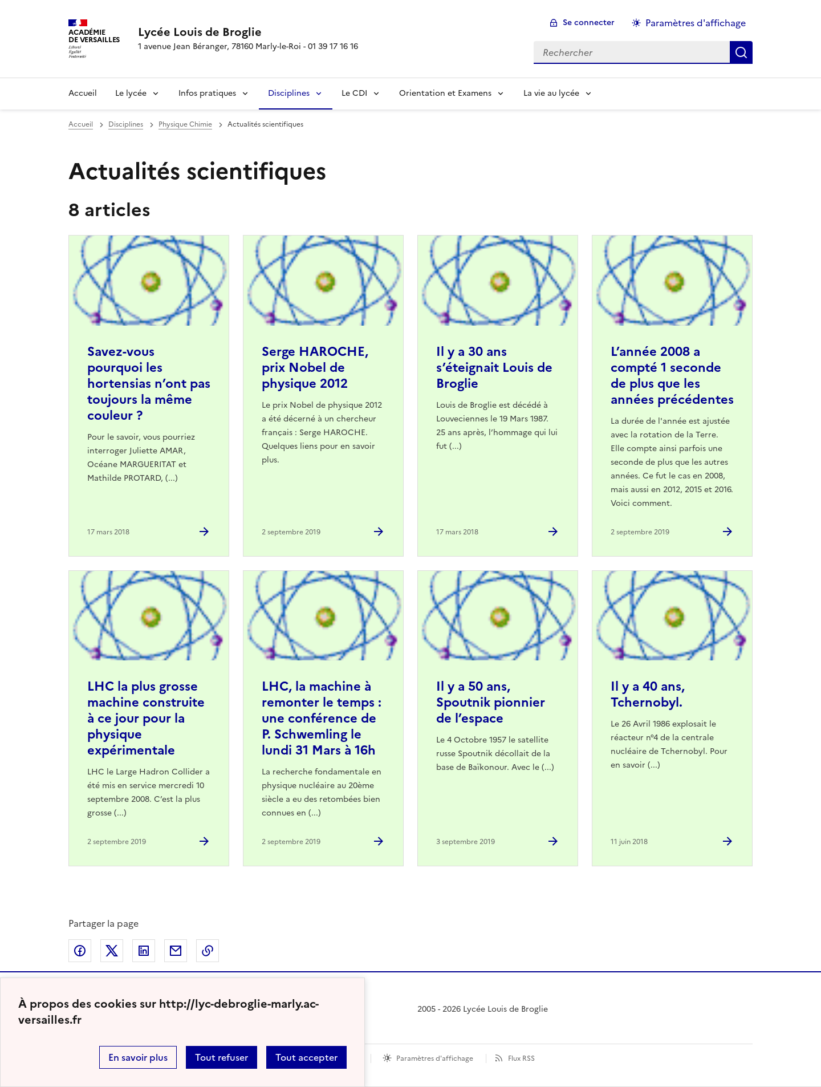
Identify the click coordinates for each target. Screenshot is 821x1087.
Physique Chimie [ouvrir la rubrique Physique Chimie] (185, 124)
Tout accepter (306, 1057)
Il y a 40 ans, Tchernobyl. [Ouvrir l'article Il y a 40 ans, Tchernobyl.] (648, 694)
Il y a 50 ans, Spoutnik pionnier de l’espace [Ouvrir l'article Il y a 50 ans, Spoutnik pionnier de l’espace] (490, 702)
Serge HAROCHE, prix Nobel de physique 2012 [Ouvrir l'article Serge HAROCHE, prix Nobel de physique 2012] (315, 367)
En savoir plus (138, 1057)
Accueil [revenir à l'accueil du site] (80, 124)
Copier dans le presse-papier (207, 950)
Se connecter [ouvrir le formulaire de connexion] (589, 23)
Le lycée (131, 93)
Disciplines (289, 93)
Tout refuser (221, 1057)
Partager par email (175, 950)
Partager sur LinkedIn (143, 950)
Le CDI (354, 93)
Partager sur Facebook (79, 950)
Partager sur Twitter (111, 950)
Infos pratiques (207, 93)
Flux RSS (521, 1058)
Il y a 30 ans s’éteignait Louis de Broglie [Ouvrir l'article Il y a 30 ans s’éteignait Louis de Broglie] (494, 367)
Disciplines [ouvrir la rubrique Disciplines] (125, 124)
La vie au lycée (551, 93)
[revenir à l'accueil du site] (248, 32)
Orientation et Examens (445, 93)
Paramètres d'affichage (434, 1058)
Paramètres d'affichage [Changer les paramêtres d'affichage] (695, 23)
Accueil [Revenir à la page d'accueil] (82, 93)
